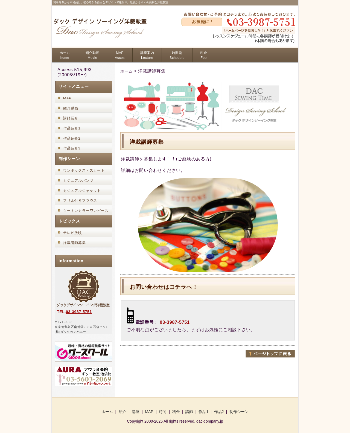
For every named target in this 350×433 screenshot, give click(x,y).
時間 (163, 411)
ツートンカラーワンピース (86, 211)
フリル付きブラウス (80, 200)
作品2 (219, 411)
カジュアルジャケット (82, 191)
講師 (189, 411)
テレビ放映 (72, 233)
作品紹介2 (71, 138)
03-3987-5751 (175, 322)
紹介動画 (92, 55)
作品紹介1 (71, 128)
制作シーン (239, 411)
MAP (120, 55)
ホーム (65, 55)
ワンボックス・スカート (84, 170)
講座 (135, 411)
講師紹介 (70, 118)
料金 (203, 55)
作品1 (203, 411)
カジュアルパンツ (78, 180)
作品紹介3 (71, 148)
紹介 (122, 411)
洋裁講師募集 (74, 243)
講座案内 (147, 55)
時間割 (177, 55)
